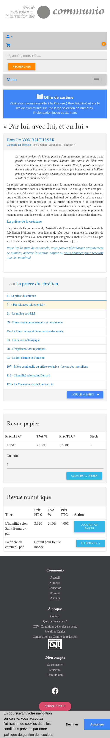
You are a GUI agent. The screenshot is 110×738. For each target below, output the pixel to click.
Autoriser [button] (97, 724)
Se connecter (55, 664)
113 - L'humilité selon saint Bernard (28, 375)
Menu (12, 79)
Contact (55, 616)
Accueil (55, 577)
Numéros (54, 582)
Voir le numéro (86, 394)
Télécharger (90, 543)
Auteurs (55, 598)
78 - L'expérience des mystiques (26, 349)
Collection (55, 588)
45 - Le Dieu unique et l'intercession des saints (35, 331)
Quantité (13, 456)
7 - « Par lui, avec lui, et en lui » (26, 304)
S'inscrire (55, 670)
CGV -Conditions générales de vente (55, 626)
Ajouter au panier (89, 526)
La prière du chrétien (19, 144)
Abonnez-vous (55, 706)
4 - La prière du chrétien (21, 295)
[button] (55, 36)
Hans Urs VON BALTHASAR (31, 140)
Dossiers (55, 593)
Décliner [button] (72, 724)
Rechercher (22, 66)
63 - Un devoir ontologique (23, 340)
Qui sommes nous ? (55, 621)
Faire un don (55, 675)
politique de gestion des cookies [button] (28, 734)
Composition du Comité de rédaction (55, 636)
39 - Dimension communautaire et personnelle (35, 322)
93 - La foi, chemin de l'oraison (26, 357)
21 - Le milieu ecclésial (21, 313)
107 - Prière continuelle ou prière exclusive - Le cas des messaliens (47, 366)
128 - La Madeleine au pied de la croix (30, 384)
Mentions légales (55, 631)
